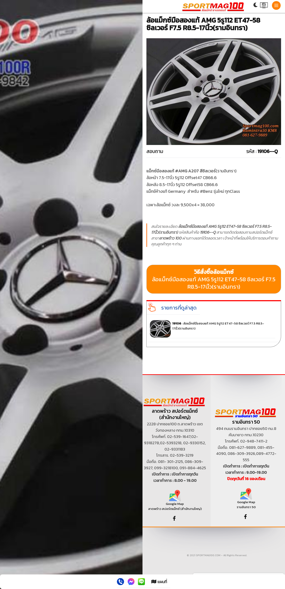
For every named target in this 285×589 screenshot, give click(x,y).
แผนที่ (159, 581)
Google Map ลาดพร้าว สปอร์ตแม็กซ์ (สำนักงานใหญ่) (175, 502)
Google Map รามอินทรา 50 (246, 500)
